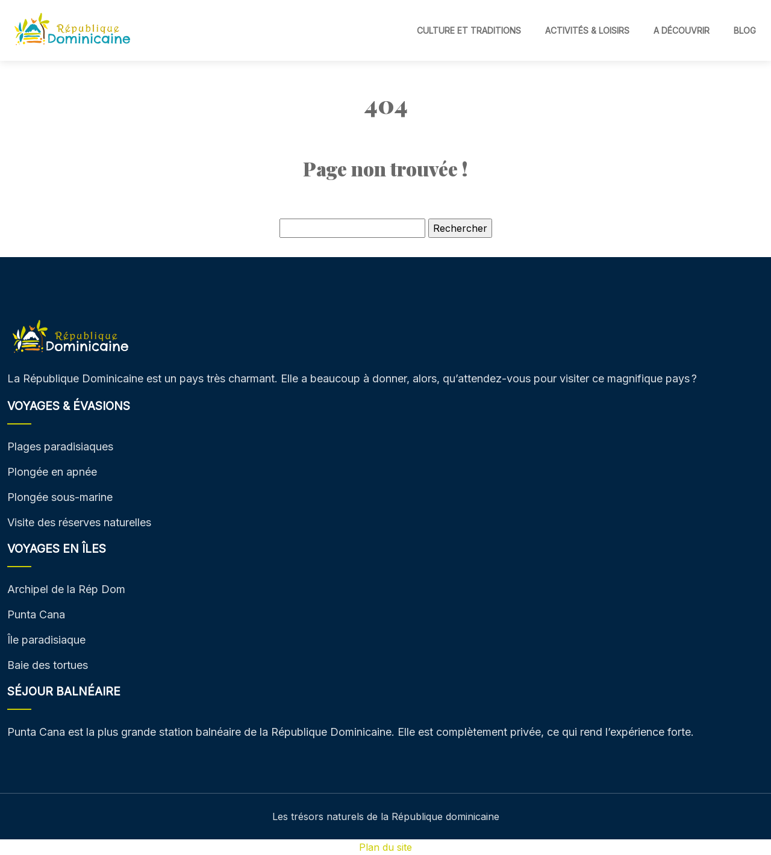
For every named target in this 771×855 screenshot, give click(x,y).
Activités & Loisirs (587, 30)
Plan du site (385, 847)
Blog (745, 30)
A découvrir (682, 30)
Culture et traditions (469, 30)
